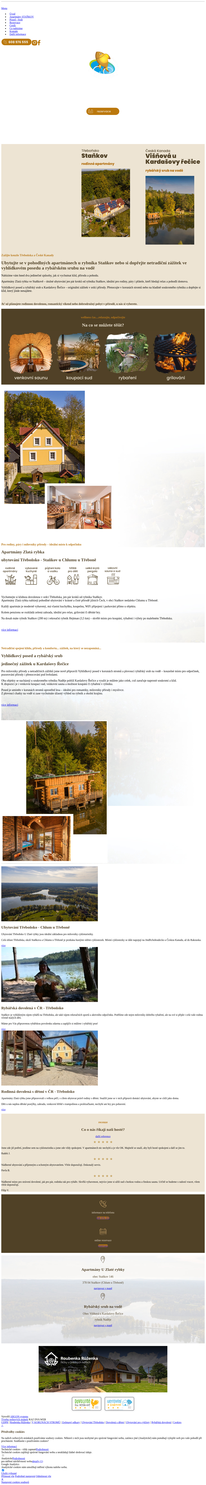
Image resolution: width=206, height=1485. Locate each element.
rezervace (103, 1245)
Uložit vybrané (9, 1473)
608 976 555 (103, 1218)
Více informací (9, 1446)
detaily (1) (37, 1461)
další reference (103, 1136)
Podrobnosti (42, 1449)
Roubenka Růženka (20, 1422)
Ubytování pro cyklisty (138, 1422)
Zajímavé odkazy (71, 1422)
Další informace (17, 34)
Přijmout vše (7, 1476)
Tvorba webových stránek (14, 1419)
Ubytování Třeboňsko (93, 1422)
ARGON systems (19, 1416)
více (3, 945)
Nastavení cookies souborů (15, 1482)
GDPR (4, 1422)
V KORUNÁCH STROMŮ (46, 1422)
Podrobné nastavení (25, 1476)
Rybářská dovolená (161, 1422)
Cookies (177, 1422)
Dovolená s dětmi (115, 1422)
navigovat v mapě (103, 1288)
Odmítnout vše (43, 1476)
